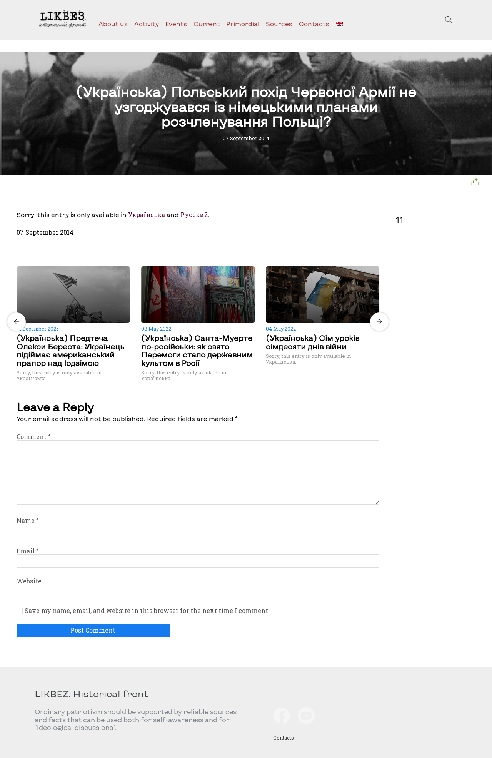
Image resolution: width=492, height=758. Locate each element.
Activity (146, 23)
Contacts (314, 23)
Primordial (242, 23)
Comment (33, 436)
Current (206, 23)
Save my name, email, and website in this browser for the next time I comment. (147, 610)
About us (113, 23)
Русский (194, 214)
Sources (279, 23)
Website (29, 581)
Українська (146, 214)
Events (176, 23)
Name (27, 520)
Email (27, 551)
